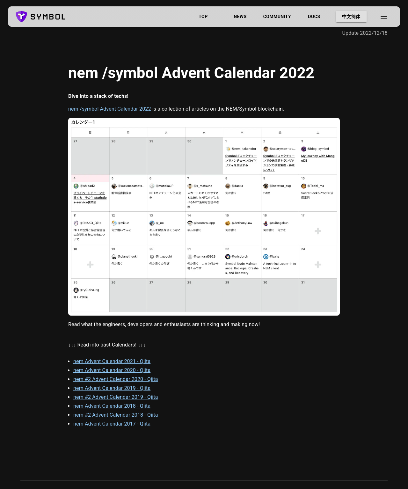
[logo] (40, 16)
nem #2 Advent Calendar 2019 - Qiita (115, 397)
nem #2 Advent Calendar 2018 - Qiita (115, 415)
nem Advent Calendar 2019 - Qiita (111, 388)
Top (203, 17)
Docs (314, 17)
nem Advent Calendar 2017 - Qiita (111, 424)
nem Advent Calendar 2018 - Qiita (111, 406)
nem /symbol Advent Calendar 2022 (109, 109)
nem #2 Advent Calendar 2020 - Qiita (115, 379)
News (240, 17)
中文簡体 (351, 17)
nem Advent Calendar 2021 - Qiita (111, 361)
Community (277, 17)
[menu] (383, 16)
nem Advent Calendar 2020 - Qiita (111, 370)
